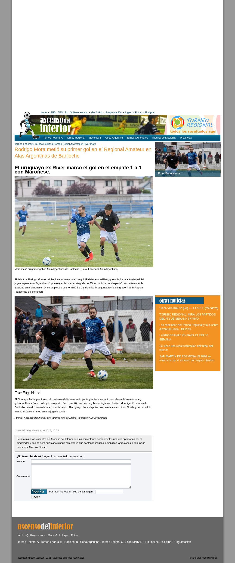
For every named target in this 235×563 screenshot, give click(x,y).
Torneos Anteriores (137, 137)
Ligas (128, 112)
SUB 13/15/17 (58, 112)
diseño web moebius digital (203, 558)
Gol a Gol (54, 535)
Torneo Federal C (24, 143)
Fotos (138, 112)
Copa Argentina (114, 137)
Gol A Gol (96, 112)
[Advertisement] (62, 54)
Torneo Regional (76, 137)
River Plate (89, 143)
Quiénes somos (78, 112)
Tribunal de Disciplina (164, 137)
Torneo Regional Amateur (68, 143)
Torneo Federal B (51, 542)
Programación (113, 112)
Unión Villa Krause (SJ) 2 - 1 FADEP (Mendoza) (188, 308)
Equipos (149, 112)
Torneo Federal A (53, 137)
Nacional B (95, 137)
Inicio (44, 112)
